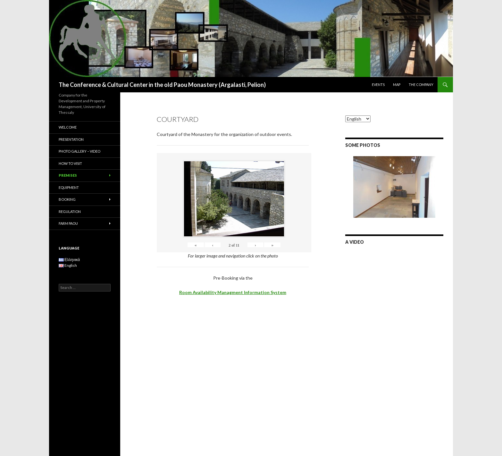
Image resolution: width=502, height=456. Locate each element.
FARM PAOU (68, 223)
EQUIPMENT (69, 187)
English (68, 265)
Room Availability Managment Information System (232, 292)
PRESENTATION (71, 139)
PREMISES (68, 175)
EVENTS (378, 84)
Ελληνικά (69, 259)
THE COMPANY (421, 84)
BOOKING (67, 199)
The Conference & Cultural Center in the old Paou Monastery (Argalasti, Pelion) (162, 84)
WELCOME (68, 127)
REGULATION (70, 211)
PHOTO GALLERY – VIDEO (79, 151)
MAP (396, 84)
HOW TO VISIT (70, 163)
